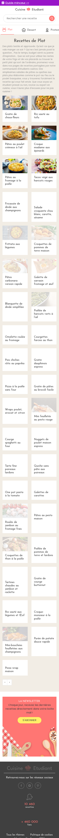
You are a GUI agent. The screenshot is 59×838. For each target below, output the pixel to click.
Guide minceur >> (17, 3)
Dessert (29, 30)
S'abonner (29, 795)
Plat (7, 30)
